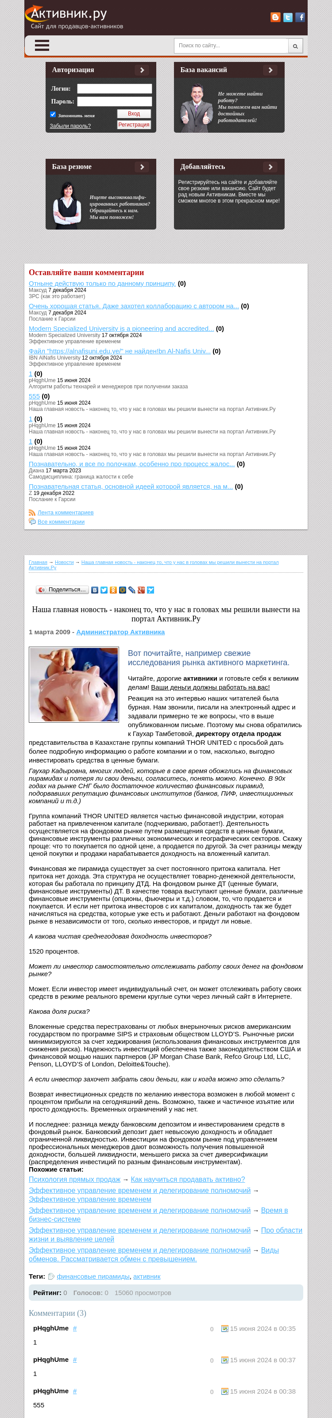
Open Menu (42, 45)
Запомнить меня (76, 115)
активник (147, 1276)
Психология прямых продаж (74, 1179)
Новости (64, 562)
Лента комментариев (66, 512)
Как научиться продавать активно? (188, 1179)
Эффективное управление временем (74, 341)
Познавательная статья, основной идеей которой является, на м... (131, 486)
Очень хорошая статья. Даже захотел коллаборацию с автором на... (134, 306)
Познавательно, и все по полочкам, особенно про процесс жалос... (132, 464)
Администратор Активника (120, 632)
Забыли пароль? (70, 126)
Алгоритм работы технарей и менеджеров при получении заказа (108, 386)
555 (34, 396)
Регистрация (133, 125)
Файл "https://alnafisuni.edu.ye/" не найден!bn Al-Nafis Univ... (120, 351)
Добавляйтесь (203, 166)
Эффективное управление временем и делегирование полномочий (140, 1190)
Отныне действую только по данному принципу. (102, 283)
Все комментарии (61, 521)
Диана (36, 471)
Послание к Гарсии (52, 319)
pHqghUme (42, 380)
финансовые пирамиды (93, 1276)
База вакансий (204, 69)
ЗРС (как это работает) (57, 296)
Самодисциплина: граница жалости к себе (81, 477)
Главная (38, 562)
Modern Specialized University (64, 335)
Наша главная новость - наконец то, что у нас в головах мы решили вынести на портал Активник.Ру (152, 409)
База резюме (72, 166)
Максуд (38, 290)
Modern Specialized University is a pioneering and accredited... (121, 328)
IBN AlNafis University (55, 358)
